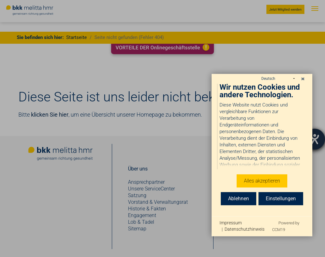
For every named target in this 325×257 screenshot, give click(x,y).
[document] (262, 125)
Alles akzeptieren (262, 180)
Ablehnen (238, 198)
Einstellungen (281, 198)
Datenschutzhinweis (244, 229)
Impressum (231, 222)
